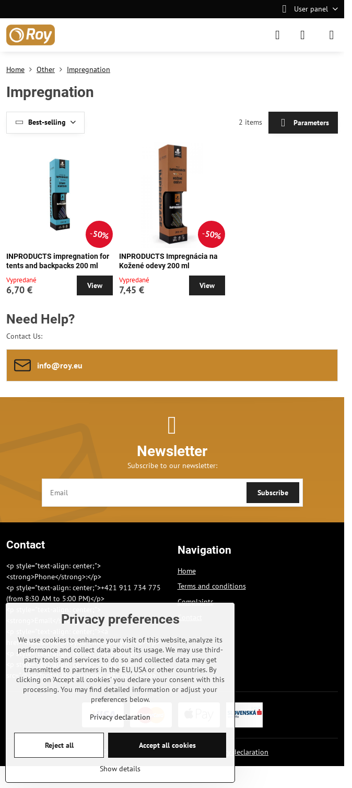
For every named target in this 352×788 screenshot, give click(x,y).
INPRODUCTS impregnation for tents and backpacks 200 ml (57, 261)
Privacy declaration (238, 752)
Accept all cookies (167, 745)
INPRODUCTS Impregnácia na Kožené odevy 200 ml (168, 261)
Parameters (302, 122)
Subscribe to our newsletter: (172, 465)
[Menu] (331, 35)
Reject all (59, 745)
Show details (120, 768)
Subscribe (272, 492)
